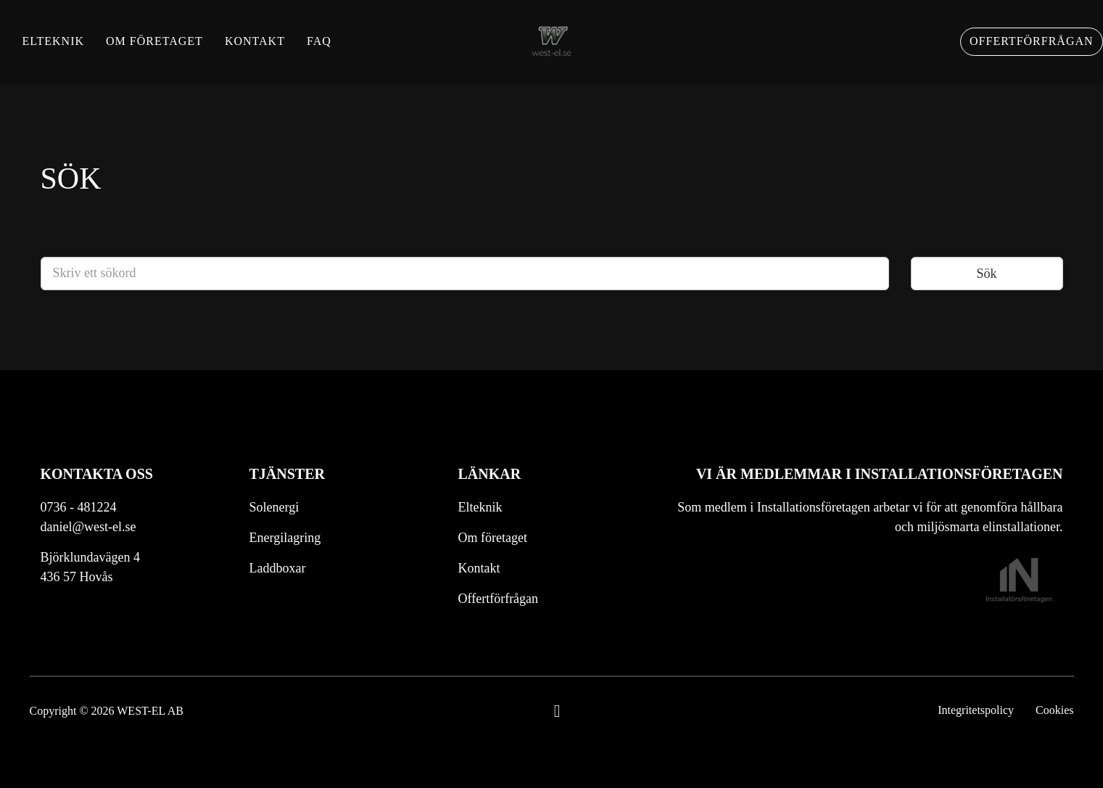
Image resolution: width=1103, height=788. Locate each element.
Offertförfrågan (1010, 50)
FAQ (341, 50)
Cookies (1054, 710)
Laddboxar (277, 568)
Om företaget (176, 50)
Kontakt (276, 50)
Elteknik (75, 50)
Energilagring (285, 537)
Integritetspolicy (976, 710)
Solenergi (274, 507)
